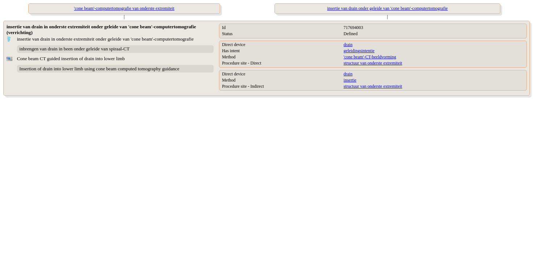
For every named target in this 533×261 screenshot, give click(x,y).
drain (348, 44)
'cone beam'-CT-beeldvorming (370, 56)
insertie (350, 80)
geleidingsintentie (359, 50)
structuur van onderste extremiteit (373, 63)
